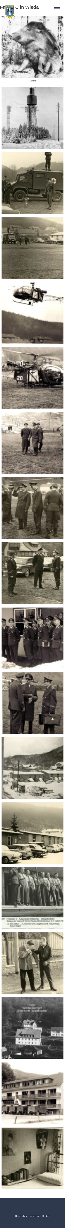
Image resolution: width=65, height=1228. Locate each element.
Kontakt (46, 1216)
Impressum (35, 1216)
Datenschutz (21, 1216)
